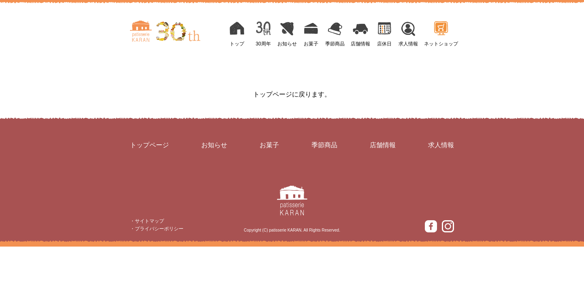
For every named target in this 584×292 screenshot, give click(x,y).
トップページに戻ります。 (292, 94)
